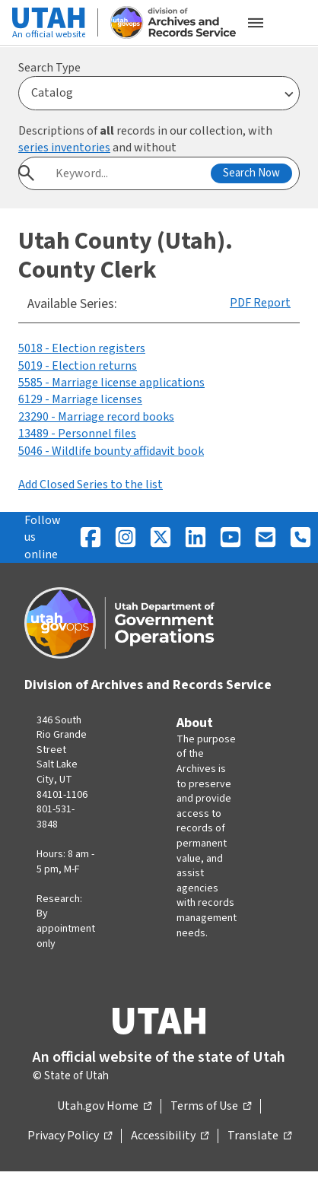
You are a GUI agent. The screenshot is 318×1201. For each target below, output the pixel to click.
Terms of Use (210, 1107)
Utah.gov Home (104, 1107)
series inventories (64, 147)
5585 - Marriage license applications (111, 382)
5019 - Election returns (77, 365)
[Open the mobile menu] (255, 23)
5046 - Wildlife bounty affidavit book (111, 451)
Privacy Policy (69, 1136)
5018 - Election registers (81, 348)
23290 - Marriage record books (96, 416)
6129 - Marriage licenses (80, 399)
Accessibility (169, 1136)
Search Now (251, 173)
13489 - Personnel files (77, 433)
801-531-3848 (56, 817)
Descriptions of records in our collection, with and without (145, 139)
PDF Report (260, 302)
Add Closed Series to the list (90, 484)
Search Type (49, 67)
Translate (259, 1136)
